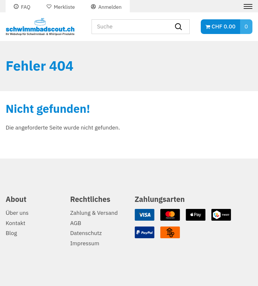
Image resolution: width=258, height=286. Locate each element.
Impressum (84, 243)
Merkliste (64, 7)
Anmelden (110, 7)
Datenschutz (86, 233)
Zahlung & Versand (94, 213)
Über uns (17, 213)
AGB (75, 223)
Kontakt (15, 223)
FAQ (25, 7)
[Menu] (245, 6)
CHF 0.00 (223, 26)
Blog (11, 233)
